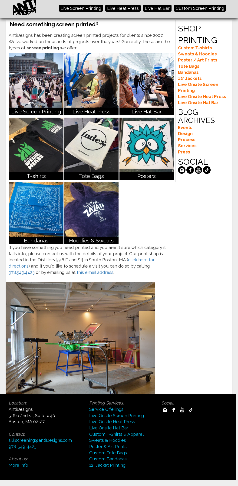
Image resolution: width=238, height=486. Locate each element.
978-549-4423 (22, 446)
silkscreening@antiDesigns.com (40, 440)
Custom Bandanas (108, 458)
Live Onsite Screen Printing (116, 415)
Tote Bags (91, 176)
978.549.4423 (22, 272)
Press (184, 151)
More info (18, 465)
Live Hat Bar (157, 8)
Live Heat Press (123, 8)
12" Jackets (190, 78)
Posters (146, 176)
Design (185, 133)
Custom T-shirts (195, 47)
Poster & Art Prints (108, 446)
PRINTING (197, 40)
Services (187, 145)
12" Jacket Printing (107, 465)
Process (186, 139)
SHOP (189, 28)
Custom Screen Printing (200, 8)
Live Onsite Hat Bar (198, 102)
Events (185, 127)
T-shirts (36, 176)
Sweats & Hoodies (197, 53)
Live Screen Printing (81, 8)
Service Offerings (106, 409)
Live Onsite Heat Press (202, 96)
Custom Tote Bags (108, 452)
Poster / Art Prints (197, 59)
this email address (95, 272)
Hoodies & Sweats (91, 240)
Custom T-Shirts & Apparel (116, 434)
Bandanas (36, 240)
